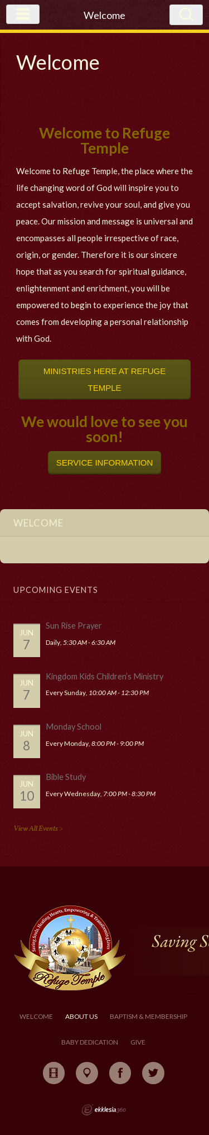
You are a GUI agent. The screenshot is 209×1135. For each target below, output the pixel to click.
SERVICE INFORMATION (104, 462)
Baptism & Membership (148, 1016)
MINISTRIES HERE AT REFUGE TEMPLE (104, 379)
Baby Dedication (89, 1042)
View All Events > (38, 828)
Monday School (73, 726)
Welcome (36, 1016)
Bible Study (66, 777)
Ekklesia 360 (103, 1109)
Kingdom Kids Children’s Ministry (104, 676)
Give (137, 1042)
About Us (81, 1016)
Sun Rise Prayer (74, 625)
